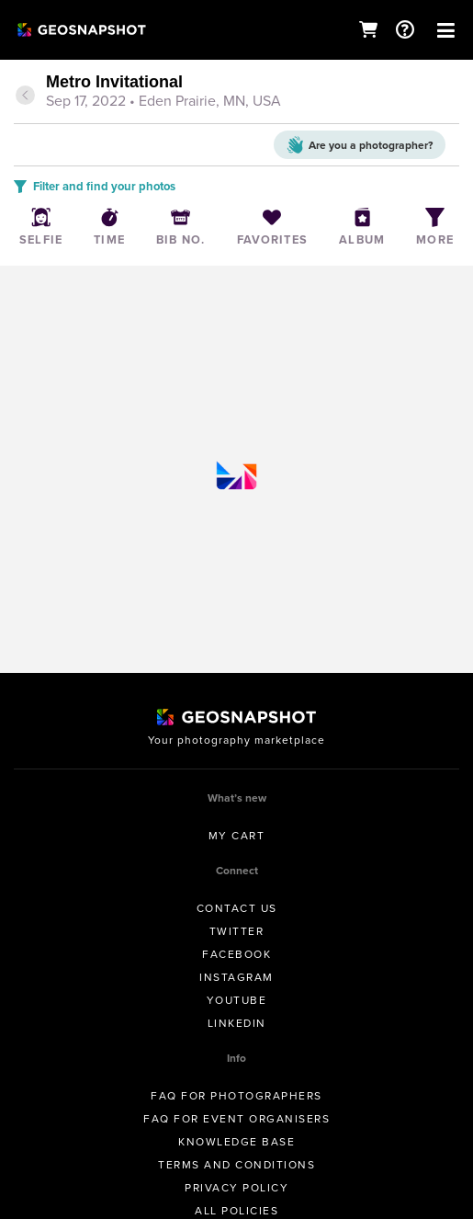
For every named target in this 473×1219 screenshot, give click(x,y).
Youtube (237, 1000)
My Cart (236, 835)
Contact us (237, 908)
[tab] (236, 93)
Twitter (237, 931)
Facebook (236, 954)
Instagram (236, 977)
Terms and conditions (236, 1164)
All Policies (236, 1210)
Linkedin (237, 1023)
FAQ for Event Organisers (236, 1119)
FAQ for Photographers (236, 1096)
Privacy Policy (236, 1187)
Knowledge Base (236, 1142)
